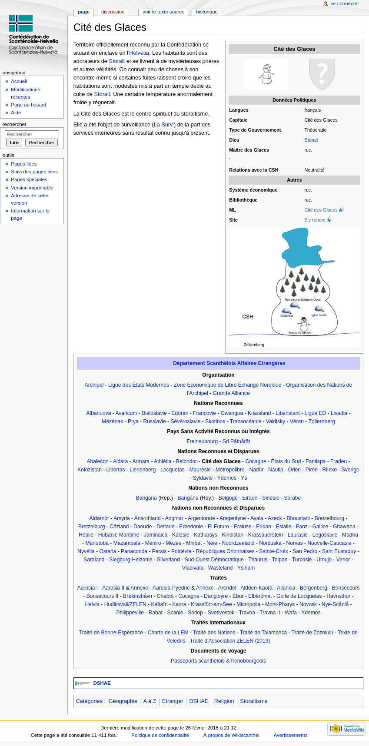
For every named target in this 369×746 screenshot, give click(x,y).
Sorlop (195, 613)
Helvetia (139, 53)
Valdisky (275, 421)
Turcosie (302, 560)
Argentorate (201, 518)
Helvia (92, 604)
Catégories (89, 701)
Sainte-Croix (273, 551)
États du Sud (286, 461)
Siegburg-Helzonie (130, 560)
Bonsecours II (102, 596)
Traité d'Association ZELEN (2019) (230, 641)
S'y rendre (315, 219)
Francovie (204, 413)
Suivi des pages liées (34, 171)
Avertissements (291, 735)
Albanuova (98, 413)
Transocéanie (246, 421)
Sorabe (292, 498)
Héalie (86, 535)
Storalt (311, 140)
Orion (294, 470)
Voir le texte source (163, 11)
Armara (141, 461)
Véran (297, 421)
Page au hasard (28, 104)
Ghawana (344, 527)
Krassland (259, 413)
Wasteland (220, 568)
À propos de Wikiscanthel (231, 735)
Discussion (112, 11)
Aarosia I (87, 588)
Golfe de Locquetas (299, 596)
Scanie (175, 613)
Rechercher (15, 124)
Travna (247, 613)
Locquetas (172, 470)
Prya (133, 421)
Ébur (238, 596)
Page (84, 11)
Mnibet (194, 543)
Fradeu (338, 461)
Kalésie (180, 535)
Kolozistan (89, 470)
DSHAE (102, 683)
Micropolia (248, 604)
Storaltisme (253, 701)
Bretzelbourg (329, 518)
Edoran (180, 413)
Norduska (270, 543)
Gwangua (232, 413)
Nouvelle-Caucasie (329, 543)
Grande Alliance (231, 393)
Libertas (115, 470)
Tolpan (280, 560)
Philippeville (130, 613)
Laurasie (298, 535)
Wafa (291, 613)
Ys (244, 478)
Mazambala (126, 543)
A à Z (149, 701)
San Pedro (305, 551)
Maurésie (200, 470)
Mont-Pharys (280, 604)
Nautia (275, 470)
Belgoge (228, 498)
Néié (211, 543)
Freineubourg (202, 441)
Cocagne (255, 461)
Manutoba (97, 543)
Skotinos (215, 421)
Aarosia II (113, 588)
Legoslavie (325, 535)
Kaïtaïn (159, 604)
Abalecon (97, 461)
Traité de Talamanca (263, 633)
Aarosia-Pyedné (171, 588)
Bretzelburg (91, 527)
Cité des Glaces (320, 209)
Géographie (123, 701)
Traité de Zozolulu (312, 633)
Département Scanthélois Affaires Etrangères (229, 363)
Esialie (284, 527)
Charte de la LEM (168, 633)
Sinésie (270, 498)
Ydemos (226, 478)
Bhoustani (298, 518)
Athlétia (162, 461)
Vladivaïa (193, 568)
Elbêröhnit (260, 596)
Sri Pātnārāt (236, 441)
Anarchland (147, 518)
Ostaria (108, 551)
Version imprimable (32, 187)
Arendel (227, 588)
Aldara (120, 461)
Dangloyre (216, 596)
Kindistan (232, 535)
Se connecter (345, 3)
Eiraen (250, 498)
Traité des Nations (214, 633)
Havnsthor (338, 596)
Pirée (312, 470)
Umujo (324, 560)
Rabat (156, 613)
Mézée (173, 543)
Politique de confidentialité (160, 735)
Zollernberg (322, 421)
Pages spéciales (29, 179)
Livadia (339, 413)
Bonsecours (346, 588)
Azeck (275, 518)
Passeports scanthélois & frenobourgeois (218, 661)
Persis (159, 551)
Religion (224, 701)
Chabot (165, 596)
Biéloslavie (154, 413)
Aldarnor (100, 518)
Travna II (269, 613)
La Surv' (164, 125)
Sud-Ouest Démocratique (214, 560)
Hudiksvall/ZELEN (125, 604)
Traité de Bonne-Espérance (111, 633)
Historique (207, 11)
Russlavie (154, 421)
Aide (16, 112)
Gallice (320, 527)
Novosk (308, 604)
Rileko (329, 470)
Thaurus (257, 560)
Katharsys (205, 535)
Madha (350, 535)
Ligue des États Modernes (138, 385)
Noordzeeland (238, 543)
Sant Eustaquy (339, 551)
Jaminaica (155, 535)
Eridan (263, 527)
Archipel (94, 385)
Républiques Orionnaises (225, 551)
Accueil (19, 81)
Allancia (286, 588)
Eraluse (243, 527)
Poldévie (181, 551)
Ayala (256, 518)
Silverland (168, 560)
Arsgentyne (232, 518)
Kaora (179, 604)
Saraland (93, 560)
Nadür (256, 470)
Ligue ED (315, 413)
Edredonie (191, 527)
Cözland (119, 527)
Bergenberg (313, 588)
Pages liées (24, 163)
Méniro (153, 543)
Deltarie (165, 527)
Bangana (146, 498)
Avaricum (126, 413)
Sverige (350, 470)
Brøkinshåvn (137, 596)
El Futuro (218, 527)
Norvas (294, 543)
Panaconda (134, 551)
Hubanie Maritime (118, 535)
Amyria (121, 518)
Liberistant (288, 413)
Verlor (343, 560)
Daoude (142, 527)
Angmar (174, 518)
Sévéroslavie (185, 421)
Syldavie (203, 478)
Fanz (302, 527)
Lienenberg (143, 470)
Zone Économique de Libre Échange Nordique (228, 385)
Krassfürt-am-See (211, 604)
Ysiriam (246, 568)
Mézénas (112, 421)
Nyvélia (86, 551)
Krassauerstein (265, 535)
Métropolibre (230, 470)
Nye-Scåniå (335, 604)
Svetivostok (221, 613)
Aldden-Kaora (256, 588)
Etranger (172, 701)
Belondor (186, 461)
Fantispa (316, 461)
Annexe (139, 588)
